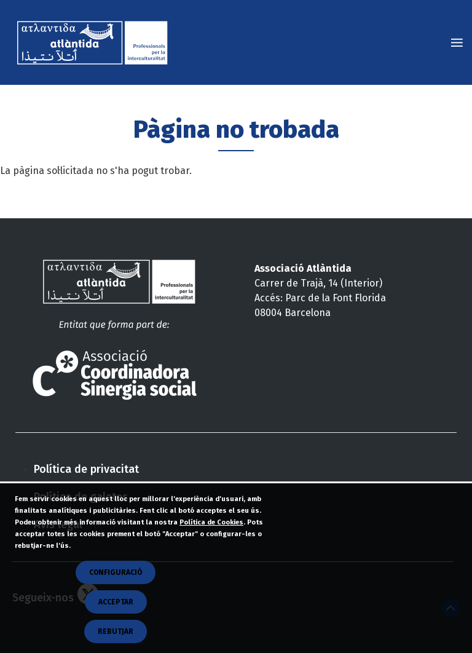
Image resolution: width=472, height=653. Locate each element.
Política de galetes (81, 497)
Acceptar (115, 623)
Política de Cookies (211, 544)
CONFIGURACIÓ (115, 594)
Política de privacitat (86, 469)
